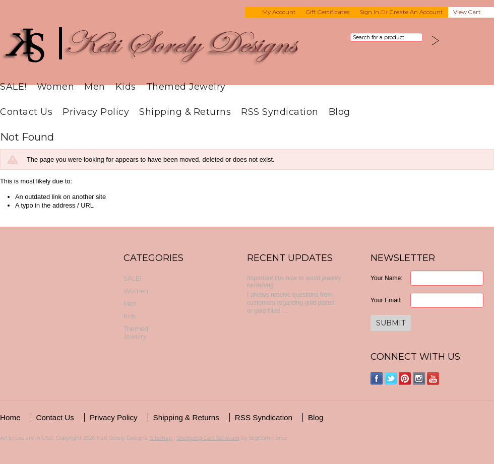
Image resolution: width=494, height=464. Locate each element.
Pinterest (405, 378)
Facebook (377, 378)
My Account (279, 12)
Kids (125, 86)
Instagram (419, 378)
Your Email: (386, 300)
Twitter (391, 378)
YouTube (433, 378)
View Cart (467, 12)
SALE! (13, 86)
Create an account (416, 12)
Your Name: (387, 278)
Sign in (369, 12)
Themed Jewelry (186, 86)
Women (56, 86)
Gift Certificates (327, 12)
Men (94, 86)
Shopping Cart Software (207, 437)
